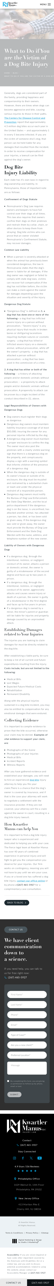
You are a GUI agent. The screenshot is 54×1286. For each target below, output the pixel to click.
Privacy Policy (32, 1233)
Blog (15, 73)
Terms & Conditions (14, 1233)
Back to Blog (15, 902)
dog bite (34, 779)
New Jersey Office (29, 1198)
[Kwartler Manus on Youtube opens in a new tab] (39, 1158)
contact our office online (31, 880)
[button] (49, 4)
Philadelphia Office (29, 1178)
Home (7, 73)
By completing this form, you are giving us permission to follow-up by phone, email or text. (27, 1074)
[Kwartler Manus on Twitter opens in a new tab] (31, 1158)
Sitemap (45, 1233)
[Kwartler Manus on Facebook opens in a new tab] (22, 1158)
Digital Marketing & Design (28, 1241)
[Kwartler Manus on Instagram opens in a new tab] (14, 1158)
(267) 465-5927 (38, 1273)
